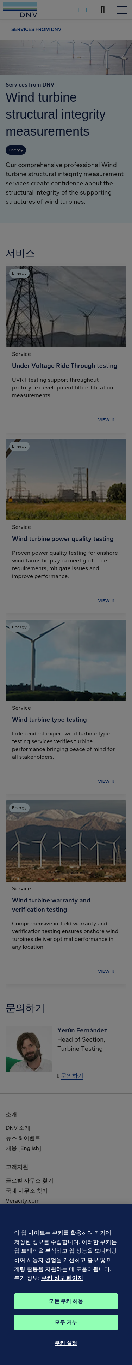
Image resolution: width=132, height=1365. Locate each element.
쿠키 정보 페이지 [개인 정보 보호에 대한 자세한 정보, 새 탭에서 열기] (62, 1281)
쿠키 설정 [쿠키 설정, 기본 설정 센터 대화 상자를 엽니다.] (66, 1347)
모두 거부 (66, 1326)
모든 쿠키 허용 (66, 1305)
